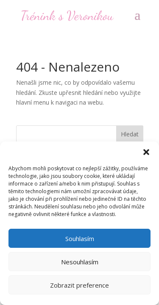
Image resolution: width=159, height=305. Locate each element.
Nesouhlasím (79, 262)
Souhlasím (79, 238)
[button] (146, 152)
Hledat (130, 134)
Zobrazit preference (79, 285)
